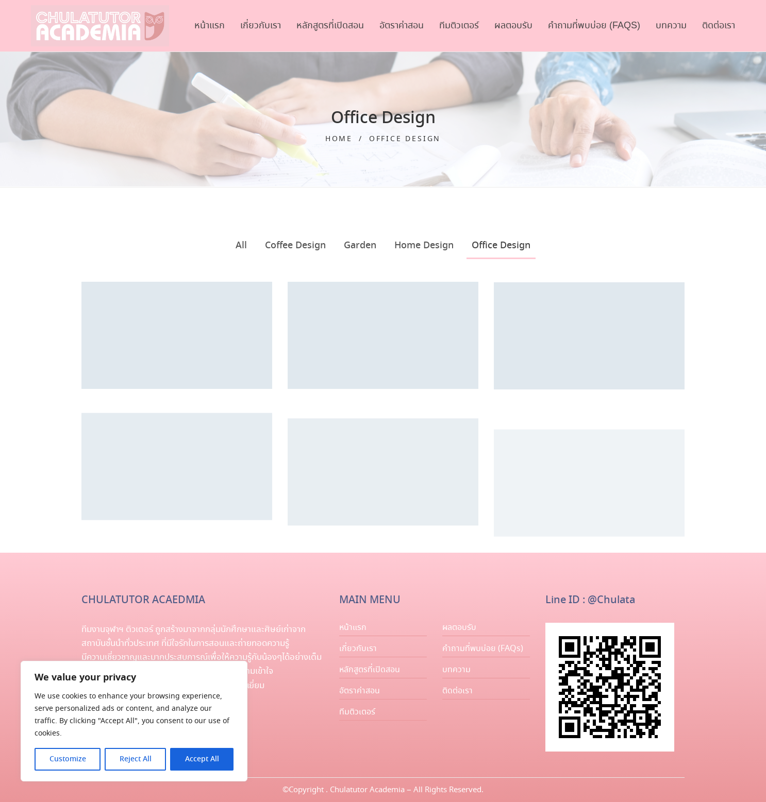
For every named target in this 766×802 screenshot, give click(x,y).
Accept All (202, 759)
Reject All (136, 759)
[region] (134, 721)
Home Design (424, 245)
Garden (360, 245)
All (241, 245)
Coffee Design (295, 245)
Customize (67, 759)
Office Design (501, 245)
